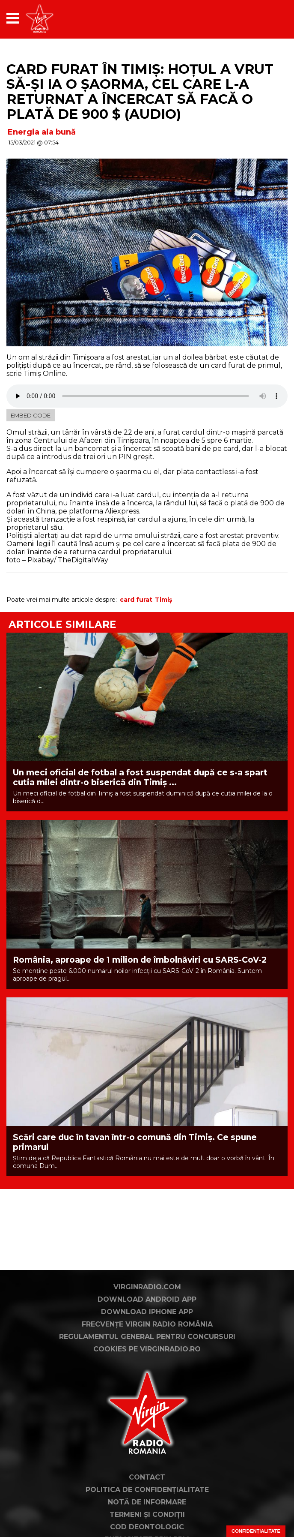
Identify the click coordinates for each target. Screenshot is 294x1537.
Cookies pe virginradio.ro (147, 1349)
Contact (147, 1477)
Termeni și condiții (147, 1514)
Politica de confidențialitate (147, 1490)
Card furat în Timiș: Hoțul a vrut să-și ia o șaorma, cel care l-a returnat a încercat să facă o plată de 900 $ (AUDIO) (139, 91)
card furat (136, 599)
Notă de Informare (147, 1502)
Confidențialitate (256, 1531)
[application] (266, 18)
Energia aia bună (42, 132)
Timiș (163, 599)
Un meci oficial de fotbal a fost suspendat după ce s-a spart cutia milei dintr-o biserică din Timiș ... (140, 777)
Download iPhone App (147, 1312)
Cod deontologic (147, 1527)
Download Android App (147, 1299)
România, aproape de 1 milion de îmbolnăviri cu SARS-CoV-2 (140, 960)
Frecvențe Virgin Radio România (147, 1324)
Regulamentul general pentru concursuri (147, 1337)
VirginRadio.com (147, 1287)
